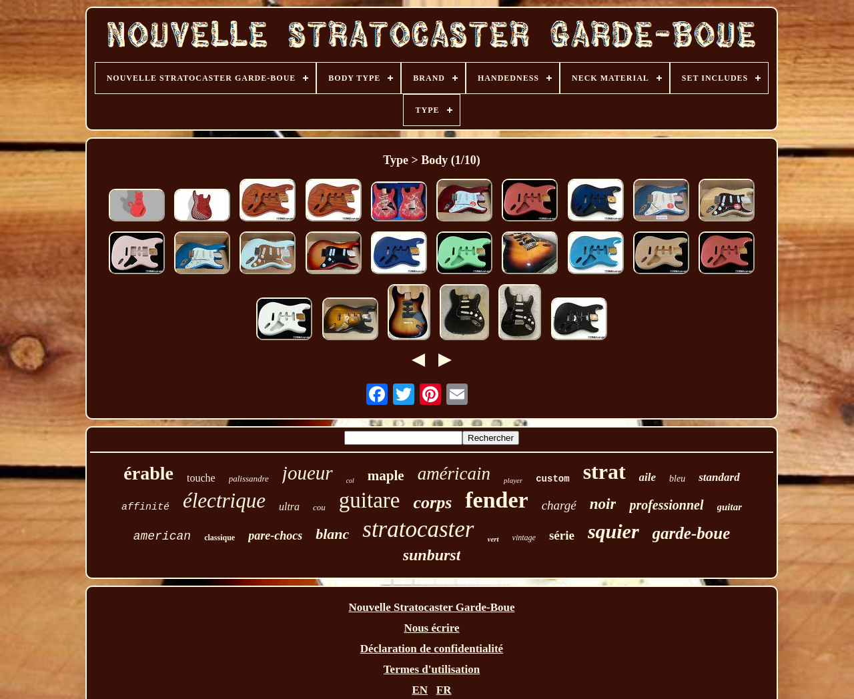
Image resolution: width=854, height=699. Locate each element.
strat (604, 472)
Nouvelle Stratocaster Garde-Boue (432, 607)
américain (454, 474)
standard (719, 477)
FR (444, 690)
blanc (332, 534)
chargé (559, 505)
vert (493, 539)
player (513, 480)
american (162, 536)
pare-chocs (275, 535)
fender (496, 500)
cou (319, 507)
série (561, 535)
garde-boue (692, 533)
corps (432, 502)
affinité (145, 507)
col (350, 480)
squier (613, 531)
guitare (369, 500)
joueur (307, 473)
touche (201, 478)
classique (219, 537)
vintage (524, 537)
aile (648, 477)
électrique (224, 500)
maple (386, 476)
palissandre (249, 479)
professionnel (666, 505)
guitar (730, 507)
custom (552, 479)
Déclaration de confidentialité (431, 648)
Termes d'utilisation (432, 669)
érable (148, 473)
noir (603, 504)
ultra (289, 506)
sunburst (432, 555)
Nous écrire (431, 628)
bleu (677, 479)
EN (420, 690)
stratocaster (418, 529)
